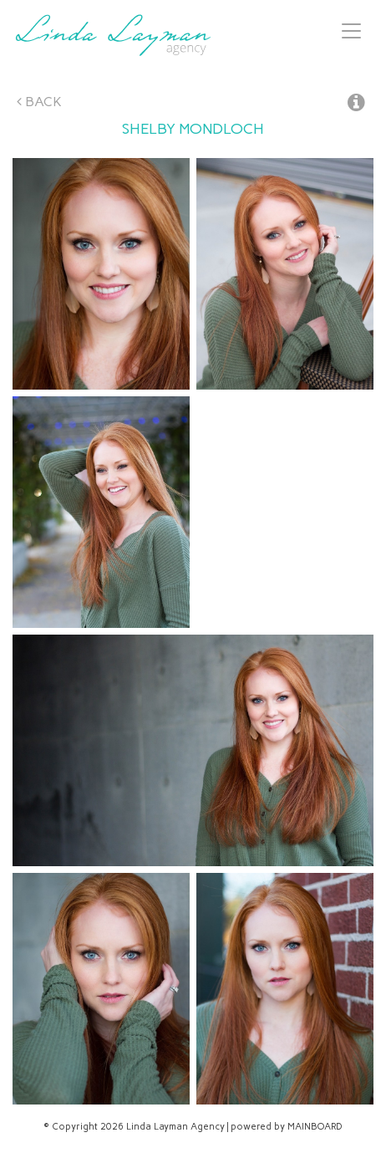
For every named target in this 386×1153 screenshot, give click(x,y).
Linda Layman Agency (113, 35)
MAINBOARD (315, 1126)
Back (39, 102)
